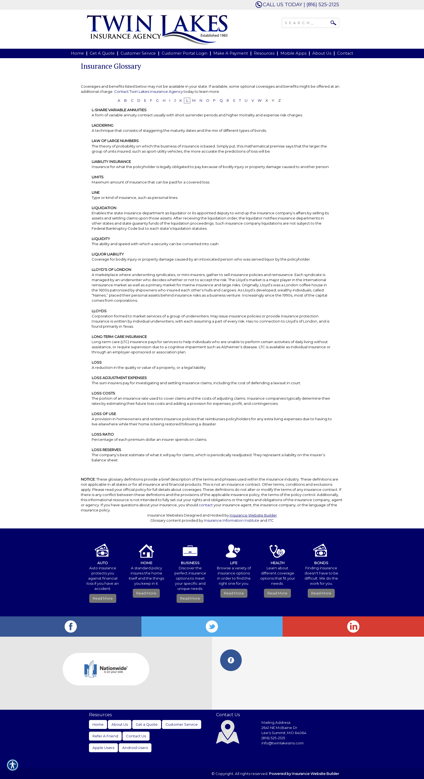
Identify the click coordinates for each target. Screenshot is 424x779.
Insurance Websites (165, 515)
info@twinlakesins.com (282, 743)
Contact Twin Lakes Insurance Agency (148, 91)
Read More (103, 598)
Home (98, 724)
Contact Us (136, 736)
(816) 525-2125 (273, 738)
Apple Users (103, 747)
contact (206, 505)
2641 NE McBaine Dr (279, 727)
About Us (119, 724)
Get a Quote (147, 724)
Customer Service (181, 724)
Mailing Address (275, 722)
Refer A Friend (105, 736)
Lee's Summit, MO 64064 (283, 733)
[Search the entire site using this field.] (306, 22)
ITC (271, 520)
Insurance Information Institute (231, 520)
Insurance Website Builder (253, 515)
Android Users (135, 747)
